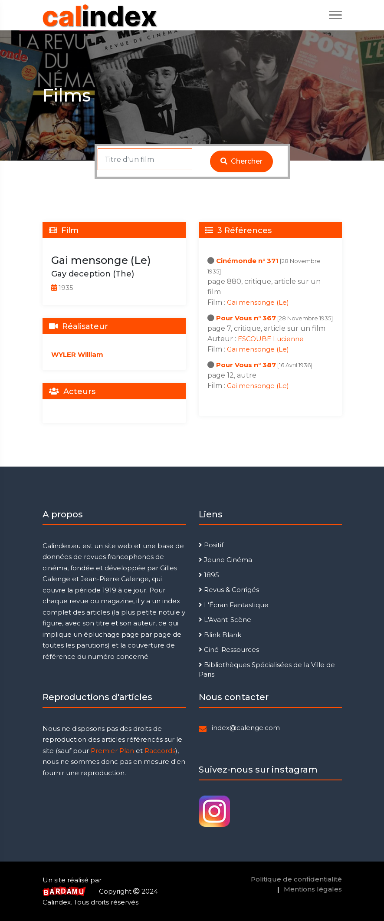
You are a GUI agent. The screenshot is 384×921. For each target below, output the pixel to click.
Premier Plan (112, 751)
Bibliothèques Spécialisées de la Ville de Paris (267, 670)
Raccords (159, 751)
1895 (209, 575)
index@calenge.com (246, 728)
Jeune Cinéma (225, 560)
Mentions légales (313, 889)
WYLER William (77, 354)
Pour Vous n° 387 (246, 365)
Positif (211, 545)
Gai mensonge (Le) (258, 302)
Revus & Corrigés (229, 589)
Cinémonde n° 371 (247, 261)
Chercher (241, 161)
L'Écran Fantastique (234, 605)
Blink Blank (220, 635)
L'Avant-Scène (225, 619)
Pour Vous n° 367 (246, 318)
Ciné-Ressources (229, 649)
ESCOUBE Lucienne (271, 339)
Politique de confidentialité (296, 879)
